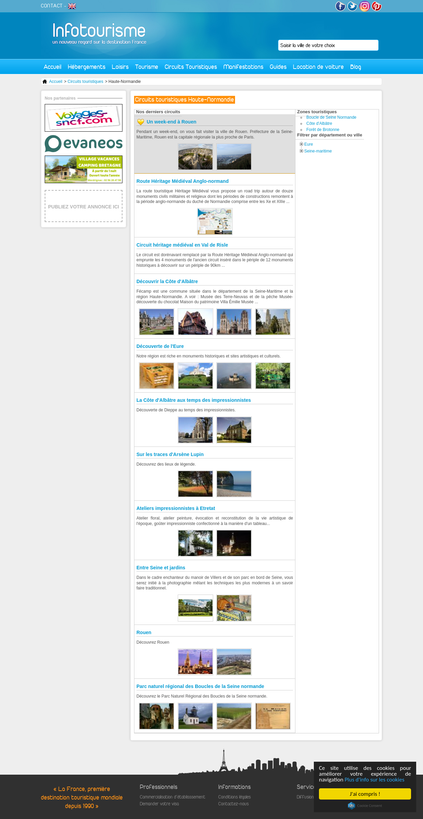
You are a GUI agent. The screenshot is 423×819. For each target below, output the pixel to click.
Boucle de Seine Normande (331, 117)
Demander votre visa (159, 804)
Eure (308, 144)
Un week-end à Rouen (171, 122)
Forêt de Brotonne (322, 129)
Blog (355, 66)
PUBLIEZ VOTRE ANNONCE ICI (83, 206)
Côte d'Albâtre (319, 123)
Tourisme (146, 66)
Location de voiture (318, 66)
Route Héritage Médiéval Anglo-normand (182, 181)
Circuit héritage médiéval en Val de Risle (182, 245)
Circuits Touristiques (191, 66)
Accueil (52, 66)
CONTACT (52, 6)
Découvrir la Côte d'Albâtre (167, 281)
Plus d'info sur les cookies (374, 779)
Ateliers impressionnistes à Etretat (175, 508)
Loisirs (120, 66)
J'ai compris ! (365, 794)
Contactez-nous (233, 804)
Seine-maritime (318, 151)
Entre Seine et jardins (160, 567)
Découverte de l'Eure (160, 346)
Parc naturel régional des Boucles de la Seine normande (200, 686)
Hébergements (86, 66)
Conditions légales (234, 797)
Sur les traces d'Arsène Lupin (170, 454)
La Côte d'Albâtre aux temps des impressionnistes (193, 400)
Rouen (143, 632)
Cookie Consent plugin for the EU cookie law (365, 805)
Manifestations (243, 66)
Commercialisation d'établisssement (172, 797)
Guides (278, 66)
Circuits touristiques (85, 81)
